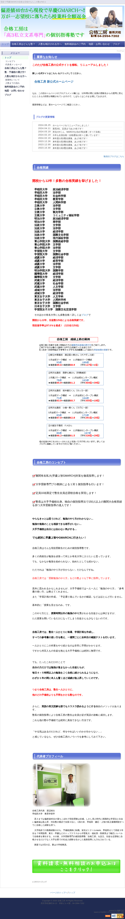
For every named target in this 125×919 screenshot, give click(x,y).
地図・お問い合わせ (99, 44)
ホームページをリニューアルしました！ (71, 125)
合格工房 (61, 901)
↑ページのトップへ (58, 892)
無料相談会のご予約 (75, 44)
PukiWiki (103, 912)
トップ (5, 44)
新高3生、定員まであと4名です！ (68, 128)
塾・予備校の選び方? (15, 72)
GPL (118, 912)
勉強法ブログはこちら (114, 156)
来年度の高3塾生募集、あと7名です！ (70, 145)
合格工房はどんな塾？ (23, 44)
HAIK (119, 910)
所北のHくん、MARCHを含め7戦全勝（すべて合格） (77, 132)
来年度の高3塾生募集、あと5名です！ (70, 138)
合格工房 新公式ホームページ (53, 81)
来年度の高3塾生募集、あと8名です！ (70, 148)
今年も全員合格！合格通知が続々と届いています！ (76, 135)
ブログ (116, 44)
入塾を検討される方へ (50, 44)
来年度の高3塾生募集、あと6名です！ (70, 141)
